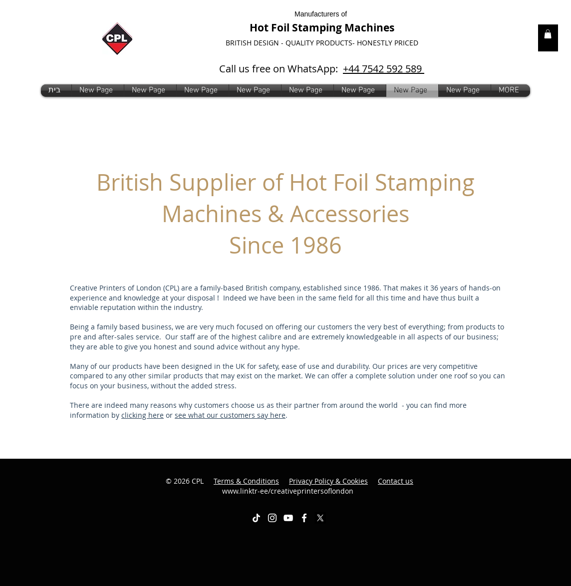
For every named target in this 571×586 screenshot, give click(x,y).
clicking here (142, 415)
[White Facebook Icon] (304, 518)
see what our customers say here (230, 415)
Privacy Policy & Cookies (328, 481)
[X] (320, 518)
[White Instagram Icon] (272, 518)
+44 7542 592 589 (383, 68)
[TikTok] (256, 518)
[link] (548, 33)
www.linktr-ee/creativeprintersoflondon (318, 486)
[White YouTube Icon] (288, 518)
